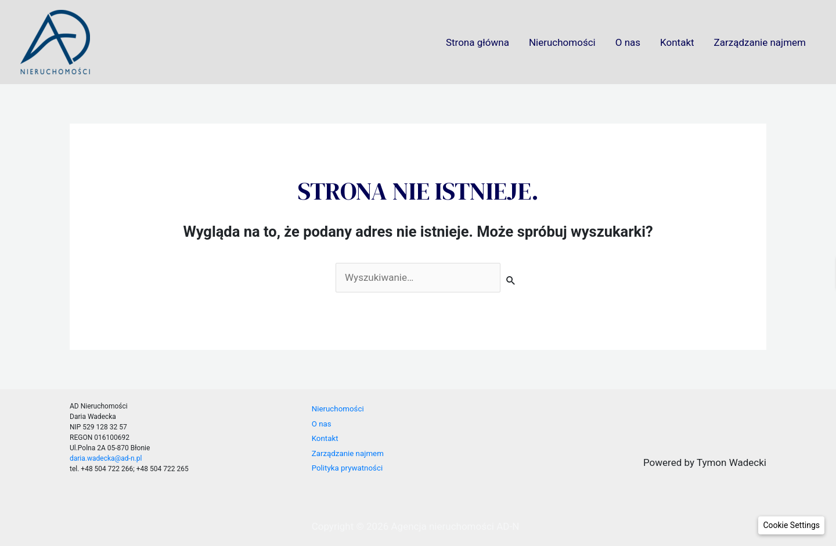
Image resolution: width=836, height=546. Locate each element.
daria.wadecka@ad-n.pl (106, 458)
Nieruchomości (562, 42)
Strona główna (477, 42)
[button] (791, 525)
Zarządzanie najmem (760, 42)
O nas (627, 42)
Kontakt (677, 42)
